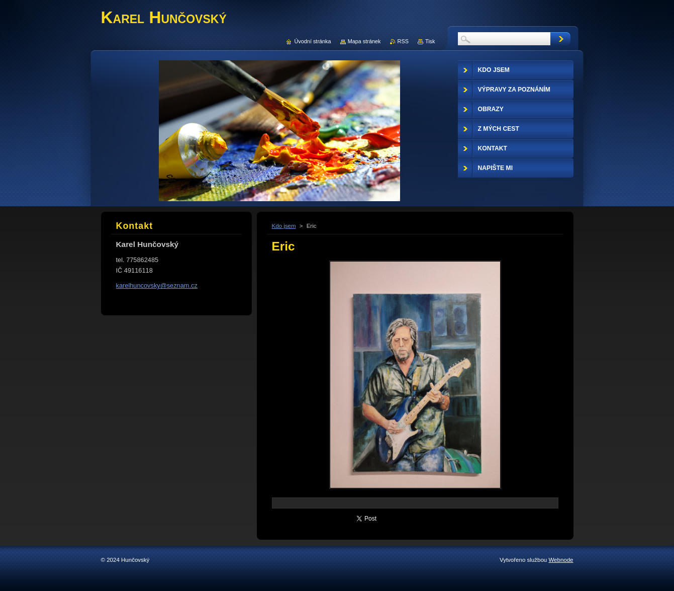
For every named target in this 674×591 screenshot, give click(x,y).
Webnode (560, 560)
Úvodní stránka (312, 41)
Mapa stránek (364, 41)
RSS (403, 41)
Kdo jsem (284, 226)
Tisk (430, 41)
